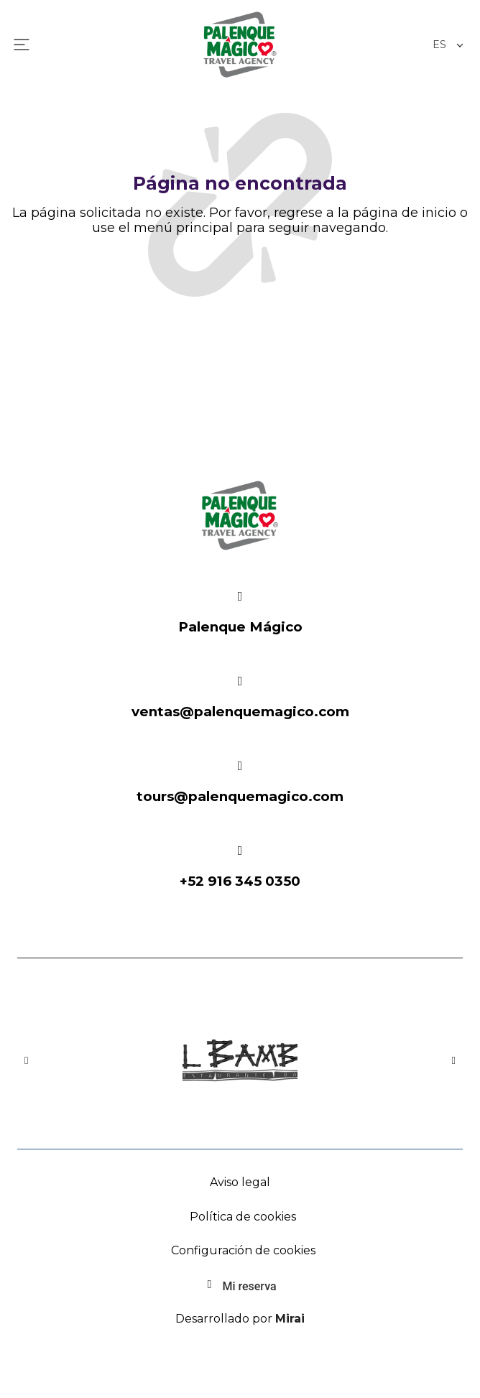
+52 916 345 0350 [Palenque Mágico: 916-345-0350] (240, 881)
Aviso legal (240, 1182)
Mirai (290, 1318)
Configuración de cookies (243, 1250)
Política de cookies (243, 1216)
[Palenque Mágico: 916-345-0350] (240, 850)
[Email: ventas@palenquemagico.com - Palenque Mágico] (240, 681)
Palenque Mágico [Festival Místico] (240, 627)
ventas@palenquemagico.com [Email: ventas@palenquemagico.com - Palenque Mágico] (240, 711)
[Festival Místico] (240, 596)
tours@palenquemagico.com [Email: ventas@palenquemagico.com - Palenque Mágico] (240, 796)
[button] (26, 1060)
